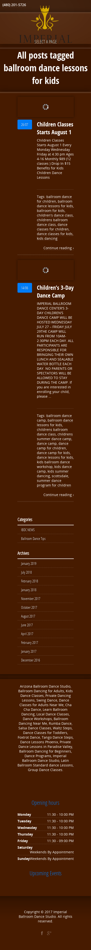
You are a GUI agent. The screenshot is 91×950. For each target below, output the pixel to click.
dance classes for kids (55, 233)
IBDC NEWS (28, 529)
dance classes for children (53, 226)
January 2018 (28, 589)
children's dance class (55, 215)
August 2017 (28, 616)
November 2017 (30, 598)
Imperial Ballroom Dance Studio (43, 914)
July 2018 (26, 572)
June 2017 (27, 624)
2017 (49, 911)
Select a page (45, 42)
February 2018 (29, 580)
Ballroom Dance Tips (33, 538)
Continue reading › (58, 248)
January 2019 (28, 563)
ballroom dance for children (54, 199)
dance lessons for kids (55, 457)
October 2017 (29, 607)
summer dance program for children (54, 482)
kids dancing (47, 238)
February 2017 (29, 642)
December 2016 (30, 660)
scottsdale (60, 476)
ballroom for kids (51, 210)
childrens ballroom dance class (52, 222)
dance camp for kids (53, 452)
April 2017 (27, 633)
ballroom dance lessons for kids (55, 203)
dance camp (47, 443)
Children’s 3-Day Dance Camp (55, 291)
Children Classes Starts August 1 (55, 128)
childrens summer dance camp (55, 436)
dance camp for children (52, 445)
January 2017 (28, 651)
